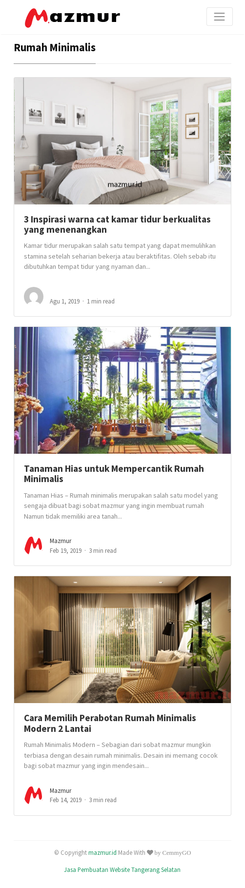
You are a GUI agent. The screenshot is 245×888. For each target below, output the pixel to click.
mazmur (60, 541)
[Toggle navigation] (219, 16)
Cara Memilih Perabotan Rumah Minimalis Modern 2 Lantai (110, 723)
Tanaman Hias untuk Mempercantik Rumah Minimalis (114, 473)
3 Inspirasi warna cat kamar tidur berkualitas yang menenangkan (117, 224)
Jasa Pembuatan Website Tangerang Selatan (122, 869)
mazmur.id (102, 852)
